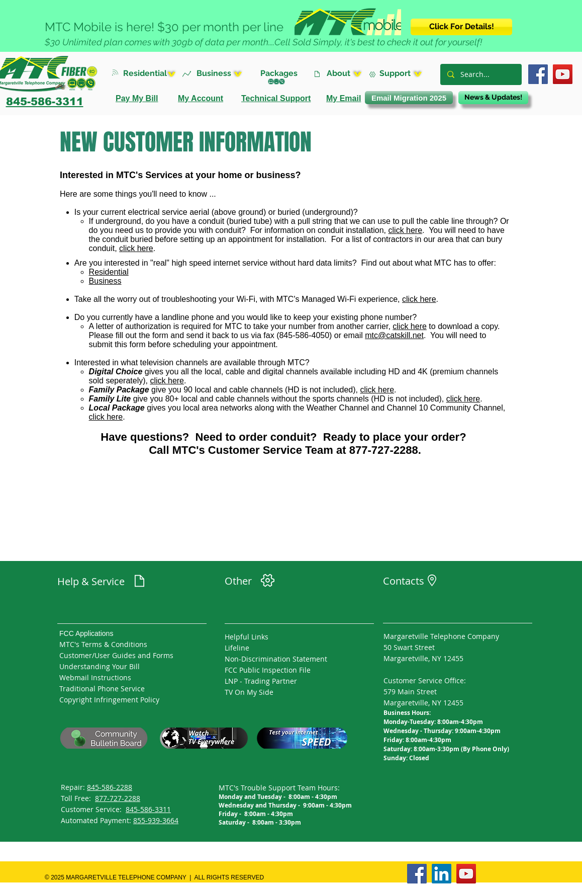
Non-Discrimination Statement (276, 659)
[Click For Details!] (461, 27)
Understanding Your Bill (99, 666)
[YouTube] (562, 74)
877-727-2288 (117, 798)
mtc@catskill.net (394, 335)
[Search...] (480, 74)
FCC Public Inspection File (268, 670)
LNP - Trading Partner (261, 681)
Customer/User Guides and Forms (116, 655)
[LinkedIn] (441, 873)
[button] (152, 73)
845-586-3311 (148, 809)
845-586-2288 (109, 787)
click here (406, 230)
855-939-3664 (155, 820)
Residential (109, 272)
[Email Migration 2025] (409, 97)
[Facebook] (538, 74)
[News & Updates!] (493, 97)
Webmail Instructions (95, 677)
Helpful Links (246, 636)
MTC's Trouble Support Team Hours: (279, 787)
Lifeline (237, 648)
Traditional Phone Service (102, 688)
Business (105, 281)
